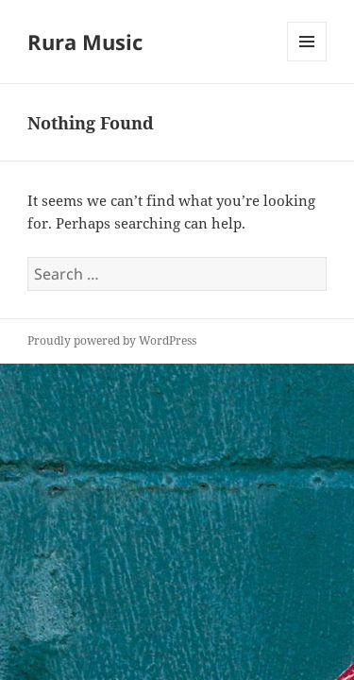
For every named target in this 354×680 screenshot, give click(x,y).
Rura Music (85, 41)
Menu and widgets (307, 60)
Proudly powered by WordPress (111, 340)
